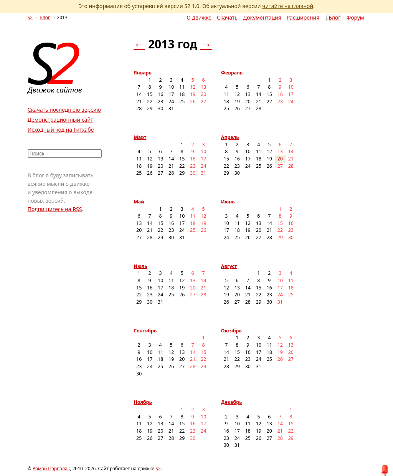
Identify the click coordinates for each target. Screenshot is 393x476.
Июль (140, 266)
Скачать (227, 17)
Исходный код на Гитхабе (61, 129)
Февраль (232, 72)
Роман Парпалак (51, 468)
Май (139, 201)
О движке (199, 17)
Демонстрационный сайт (60, 119)
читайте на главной (287, 6)
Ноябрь (143, 402)
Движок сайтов (55, 90)
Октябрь (231, 330)
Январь (143, 72)
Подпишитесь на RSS (55, 209)
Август (229, 266)
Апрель (230, 137)
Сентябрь (145, 330)
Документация (262, 17)
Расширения (303, 17)
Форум (355, 17)
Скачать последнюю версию (64, 109)
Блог (334, 17)
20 (280, 158)
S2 (30, 17)
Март (140, 137)
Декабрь (231, 402)
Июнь (228, 201)
